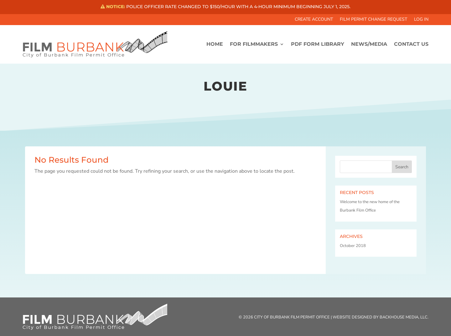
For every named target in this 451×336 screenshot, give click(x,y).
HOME (214, 44)
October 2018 (353, 246)
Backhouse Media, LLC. (404, 317)
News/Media (369, 44)
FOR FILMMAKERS (254, 44)
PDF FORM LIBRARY (317, 44)
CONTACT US (411, 44)
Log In (421, 19)
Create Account (314, 19)
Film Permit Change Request (373, 19)
